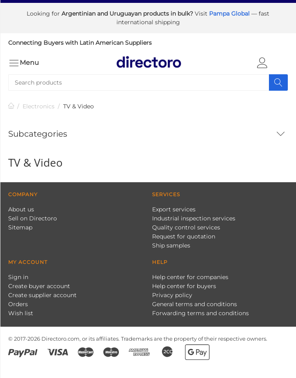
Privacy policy (172, 295)
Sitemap (20, 227)
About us (21, 209)
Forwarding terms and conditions (200, 313)
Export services (174, 209)
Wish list (20, 313)
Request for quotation (183, 236)
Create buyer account (39, 286)
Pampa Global (230, 13)
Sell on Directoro (32, 218)
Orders (18, 304)
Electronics (39, 106)
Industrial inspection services (193, 218)
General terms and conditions (194, 304)
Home (11, 106)
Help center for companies (190, 277)
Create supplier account (42, 295)
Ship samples (171, 245)
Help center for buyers (184, 286)
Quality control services (186, 227)
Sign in (18, 277)
